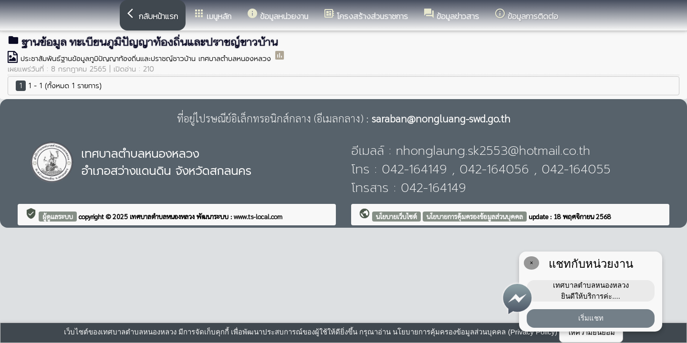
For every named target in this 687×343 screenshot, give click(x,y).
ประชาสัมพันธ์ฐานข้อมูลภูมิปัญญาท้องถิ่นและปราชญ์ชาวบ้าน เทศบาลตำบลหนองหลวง (147, 58)
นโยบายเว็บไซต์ (396, 216)
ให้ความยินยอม (591, 332)
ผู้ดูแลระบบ (57, 216)
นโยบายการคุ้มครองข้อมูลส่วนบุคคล (475, 216)
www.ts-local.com (258, 216)
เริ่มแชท (591, 318)
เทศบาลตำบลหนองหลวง (163, 216)
